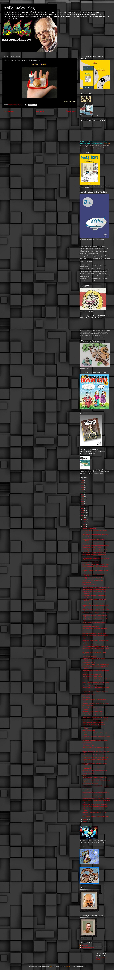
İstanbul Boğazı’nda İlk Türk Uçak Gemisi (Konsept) (96, 798)
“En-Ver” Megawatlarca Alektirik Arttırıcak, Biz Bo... (96, 646)
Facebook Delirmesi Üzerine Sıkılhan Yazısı (94, 633)
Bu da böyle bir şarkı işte (89, 694)
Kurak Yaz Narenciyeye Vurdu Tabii (92, 674)
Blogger (68, 966)
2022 (82, 482)
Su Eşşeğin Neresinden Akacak (91, 626)
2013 (82, 503)
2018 (82, 492)
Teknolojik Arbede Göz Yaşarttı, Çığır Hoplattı (94, 589)
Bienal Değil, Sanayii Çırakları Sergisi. (93, 644)
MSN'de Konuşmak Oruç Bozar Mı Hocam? (94, 755)
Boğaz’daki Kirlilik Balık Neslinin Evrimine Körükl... (96, 703)
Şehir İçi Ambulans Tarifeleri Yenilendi (92, 676)
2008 (82, 515)
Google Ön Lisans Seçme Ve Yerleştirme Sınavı (95, 635)
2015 (82, 499)
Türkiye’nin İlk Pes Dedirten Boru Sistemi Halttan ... (96, 806)
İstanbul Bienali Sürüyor (89, 662)
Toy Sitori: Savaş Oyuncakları (90, 783)
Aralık (84, 519)
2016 (82, 496)
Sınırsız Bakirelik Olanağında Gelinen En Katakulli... (96, 543)
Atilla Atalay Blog (19, 8)
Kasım (85, 521)
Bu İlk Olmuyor (86, 697)
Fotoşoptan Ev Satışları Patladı (91, 562)
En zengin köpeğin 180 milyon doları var (93, 603)
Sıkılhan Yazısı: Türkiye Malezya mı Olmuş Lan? (95, 534)
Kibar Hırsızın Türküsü (88, 705)
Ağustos (85, 819)
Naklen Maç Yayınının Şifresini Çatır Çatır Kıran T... (96, 682)
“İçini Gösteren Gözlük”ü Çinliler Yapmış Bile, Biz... (96, 720)
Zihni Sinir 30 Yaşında (88, 536)
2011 (82, 508)
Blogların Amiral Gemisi (87, 947)
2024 (82, 480)
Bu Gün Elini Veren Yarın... (90, 584)
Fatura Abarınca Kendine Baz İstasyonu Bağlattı (95, 740)
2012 (82, 506)
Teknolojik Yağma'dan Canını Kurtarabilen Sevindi (96, 587)
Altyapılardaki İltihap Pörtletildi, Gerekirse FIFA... (95, 777)
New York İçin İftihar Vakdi (89, 528)
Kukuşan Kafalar (87, 789)
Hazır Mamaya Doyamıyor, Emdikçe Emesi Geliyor (96, 816)
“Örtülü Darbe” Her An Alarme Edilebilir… (93, 722)
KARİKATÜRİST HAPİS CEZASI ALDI (93, 580)
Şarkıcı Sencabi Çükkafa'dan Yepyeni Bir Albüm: (95, 717)
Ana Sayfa (40, 111)
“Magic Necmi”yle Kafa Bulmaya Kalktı (93, 796)
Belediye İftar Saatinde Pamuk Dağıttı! (93, 711)
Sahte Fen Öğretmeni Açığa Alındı (92, 685)
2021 (82, 485)
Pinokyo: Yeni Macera (88, 773)
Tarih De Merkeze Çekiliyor (90, 656)
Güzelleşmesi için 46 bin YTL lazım (92, 547)
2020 (82, 487)
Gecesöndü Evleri (87, 742)
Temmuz (85, 821)
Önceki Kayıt (71, 111)
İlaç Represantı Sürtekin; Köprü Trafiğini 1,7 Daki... (96, 564)
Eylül (84, 526)
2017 (82, 494)
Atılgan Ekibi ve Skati (88, 638)
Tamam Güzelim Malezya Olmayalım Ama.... (94, 552)
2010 (82, 510)
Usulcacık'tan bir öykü (88, 745)
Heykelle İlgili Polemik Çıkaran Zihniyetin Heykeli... (96, 550)
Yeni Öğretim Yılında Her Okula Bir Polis (93, 578)
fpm (51, 966)
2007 (82, 517)
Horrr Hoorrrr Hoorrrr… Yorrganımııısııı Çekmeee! (96, 612)
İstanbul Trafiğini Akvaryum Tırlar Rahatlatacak (95, 804)
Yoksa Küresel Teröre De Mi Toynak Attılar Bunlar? (96, 757)
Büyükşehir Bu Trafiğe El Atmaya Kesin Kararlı (95, 770)
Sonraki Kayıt (9, 111)
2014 (82, 501)
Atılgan (84, 775)
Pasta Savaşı (86, 631)
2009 (82, 512)
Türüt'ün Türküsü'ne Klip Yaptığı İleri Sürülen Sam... (96, 664)
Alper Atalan (84, 945)
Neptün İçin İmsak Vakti (89, 730)
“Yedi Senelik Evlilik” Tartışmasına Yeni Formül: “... (96, 628)
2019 (82, 489)
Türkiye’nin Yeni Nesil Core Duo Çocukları (94, 724)
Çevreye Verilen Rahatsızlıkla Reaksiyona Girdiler (96, 545)
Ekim (84, 524)
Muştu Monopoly (87, 582)
